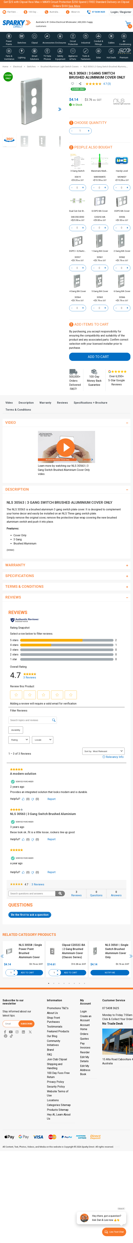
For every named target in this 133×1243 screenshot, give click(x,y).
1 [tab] (48, 983)
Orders (84, 1034)
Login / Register (121, 12)
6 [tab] (74, 983)
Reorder (85, 1052)
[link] (16, 884)
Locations (53, 1100)
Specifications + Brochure (90, 402)
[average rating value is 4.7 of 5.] (97, 84)
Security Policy (56, 1086)
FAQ (49, 1054)
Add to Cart (98, 357)
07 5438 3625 (110, 1008)
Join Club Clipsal (57, 1059)
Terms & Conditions (18, 409)
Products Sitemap (57, 1109)
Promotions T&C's (57, 1008)
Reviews (62, 402)
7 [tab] (79, 983)
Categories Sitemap (59, 1105)
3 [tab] (59, 983)
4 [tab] (64, 983)
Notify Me (110, 972)
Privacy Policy (55, 1081)
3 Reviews (39, 884)
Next (131, 956)
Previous (2, 956)
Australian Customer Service (61, 12)
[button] (9, 39)
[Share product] (80, 84)
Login (83, 1011)
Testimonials (54, 1026)
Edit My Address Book (85, 1070)
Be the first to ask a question (29, 914)
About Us (73, 12)
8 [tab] (84, 983)
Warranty (45, 402)
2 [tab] (53, 983)
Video (9, 402)
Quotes (84, 1038)
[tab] (9, 402)
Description (26, 402)
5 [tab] (69, 983)
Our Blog (52, 1036)
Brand (50, 1049)
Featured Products (58, 1031)
